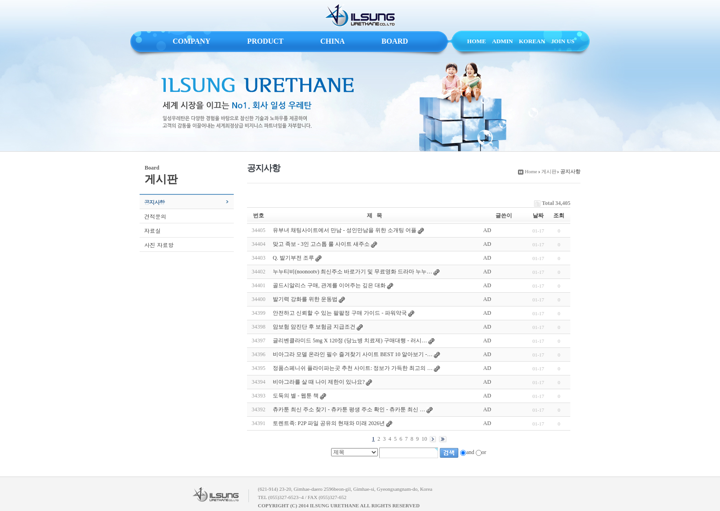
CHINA (332, 41)
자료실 (152, 230)
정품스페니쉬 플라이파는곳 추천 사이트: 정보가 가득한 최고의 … (353, 368)
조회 (558, 215)
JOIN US (562, 41)
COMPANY (191, 41)
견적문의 (155, 216)
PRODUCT (265, 41)
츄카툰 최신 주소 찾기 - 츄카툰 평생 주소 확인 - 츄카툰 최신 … (349, 409)
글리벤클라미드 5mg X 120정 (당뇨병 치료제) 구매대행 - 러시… (350, 340)
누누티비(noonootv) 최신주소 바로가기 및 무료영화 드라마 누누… (352, 271)
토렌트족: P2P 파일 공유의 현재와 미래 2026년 (329, 423)
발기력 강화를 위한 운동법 (305, 299)
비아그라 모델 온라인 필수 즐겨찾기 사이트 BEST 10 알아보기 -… (353, 354)
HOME (476, 41)
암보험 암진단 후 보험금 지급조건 (314, 327)
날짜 (538, 215)
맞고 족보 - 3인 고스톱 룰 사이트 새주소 (321, 244)
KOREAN (532, 41)
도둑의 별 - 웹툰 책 (296, 395)
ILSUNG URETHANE (360, 15)
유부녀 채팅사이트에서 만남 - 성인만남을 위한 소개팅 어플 (344, 230)
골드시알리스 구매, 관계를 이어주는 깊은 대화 (329, 285)
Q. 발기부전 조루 (293, 258)
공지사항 (154, 202)
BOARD (395, 41)
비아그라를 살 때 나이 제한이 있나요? (319, 382)
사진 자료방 (159, 245)
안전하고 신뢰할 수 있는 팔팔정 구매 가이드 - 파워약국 (340, 313)
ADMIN (502, 41)
